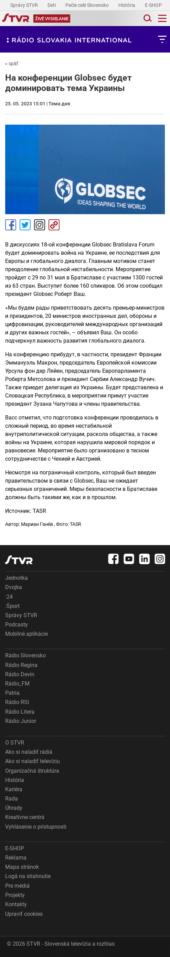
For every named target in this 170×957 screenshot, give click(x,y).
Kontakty (16, 904)
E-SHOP (154, 5)
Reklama (15, 857)
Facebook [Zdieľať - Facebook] (10, 224)
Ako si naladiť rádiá (28, 752)
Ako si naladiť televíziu (32, 761)
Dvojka (13, 587)
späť (11, 63)
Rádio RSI (17, 702)
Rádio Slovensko (25, 655)
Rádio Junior (20, 721)
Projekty (15, 895)
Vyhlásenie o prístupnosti (35, 826)
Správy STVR (24, 5)
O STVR (14, 742)
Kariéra (13, 789)
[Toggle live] (52, 18)
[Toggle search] (147, 18)
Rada (11, 798)
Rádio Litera (19, 711)
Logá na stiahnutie (28, 876)
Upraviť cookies (24, 914)
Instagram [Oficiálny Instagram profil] (39, 224)
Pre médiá (17, 886)
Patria (12, 693)
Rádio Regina (21, 665)
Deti (52, 5)
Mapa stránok (22, 867)
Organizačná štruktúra (32, 771)
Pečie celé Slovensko (87, 5)
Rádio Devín (19, 674)
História (127, 5)
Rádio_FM (17, 683)
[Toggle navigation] (162, 18)
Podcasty (16, 624)
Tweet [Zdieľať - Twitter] (25, 224)
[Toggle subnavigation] (162, 39)
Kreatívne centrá (24, 817)
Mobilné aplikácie (26, 634)
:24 (9, 596)
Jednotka (16, 578)
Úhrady (13, 808)
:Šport (12, 606)
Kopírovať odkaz (54, 224)
